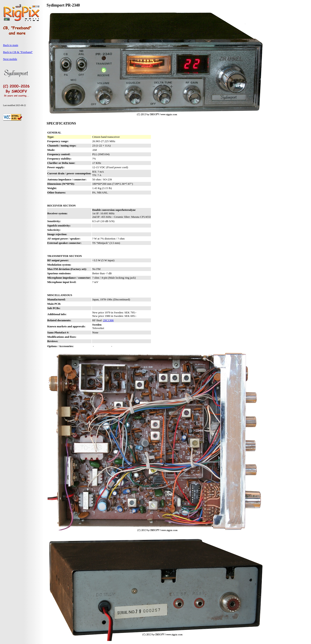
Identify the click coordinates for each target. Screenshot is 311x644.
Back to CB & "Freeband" (18, 52)
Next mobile (10, 59)
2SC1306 (108, 320)
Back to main (10, 45)
